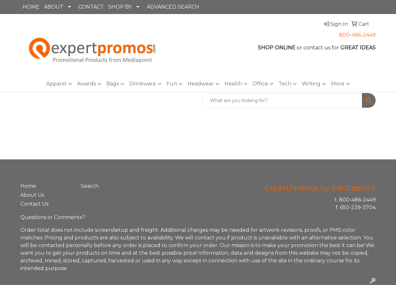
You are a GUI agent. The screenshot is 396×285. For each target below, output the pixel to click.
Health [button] (233, 84)
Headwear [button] (200, 84)
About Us (32, 195)
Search (90, 186)
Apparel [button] (56, 84)
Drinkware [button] (142, 84)
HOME (31, 7)
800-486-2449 (357, 35)
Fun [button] (171, 84)
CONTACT (91, 7)
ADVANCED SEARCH (173, 7)
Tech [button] (285, 84)
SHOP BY (120, 7)
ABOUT (53, 7)
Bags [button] (112, 84)
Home (28, 186)
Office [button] (260, 84)
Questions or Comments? (52, 217)
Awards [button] (86, 84)
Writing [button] (311, 84)
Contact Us (34, 204)
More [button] (337, 84)
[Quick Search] (282, 100)
